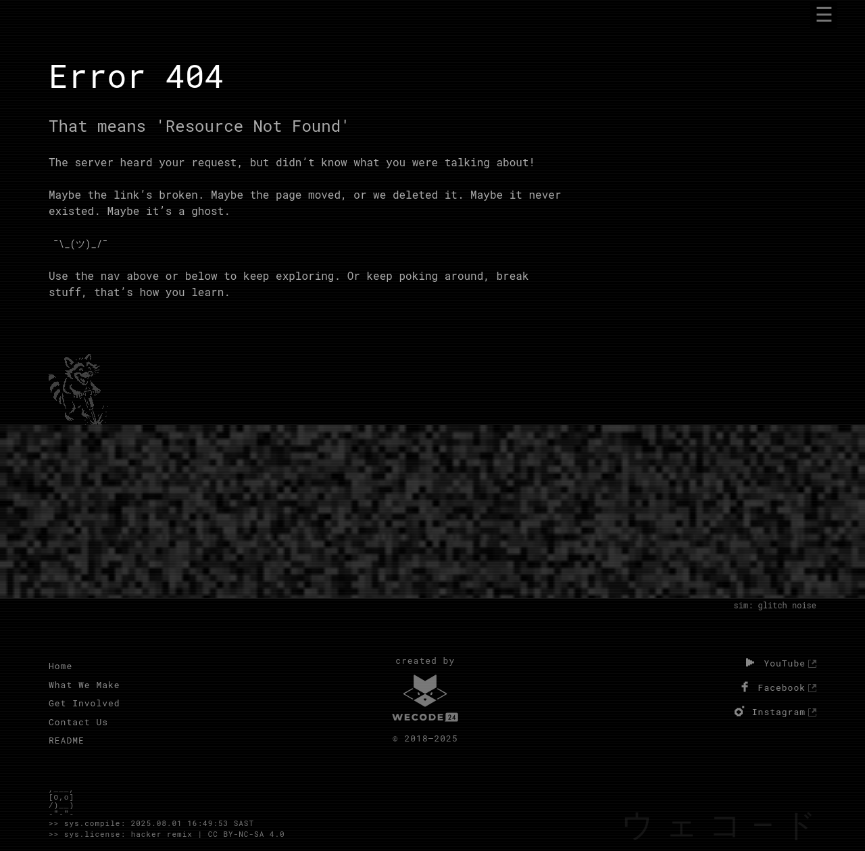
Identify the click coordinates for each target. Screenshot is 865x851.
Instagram (768, 711)
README (66, 740)
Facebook (771, 687)
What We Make (84, 685)
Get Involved (84, 703)
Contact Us (78, 722)
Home (60, 666)
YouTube (774, 662)
